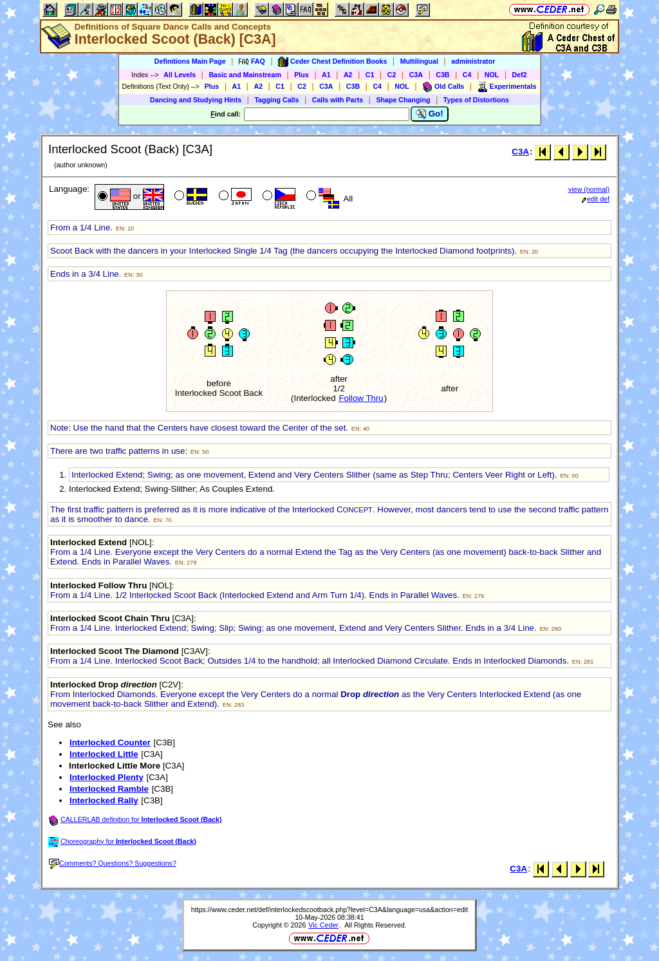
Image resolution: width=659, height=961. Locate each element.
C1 (370, 75)
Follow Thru (361, 398)
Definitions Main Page (190, 61)
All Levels (179, 75)
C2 (391, 75)
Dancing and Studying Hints (195, 100)
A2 (348, 75)
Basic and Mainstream (245, 75)
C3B (442, 75)
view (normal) (588, 189)
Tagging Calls (276, 100)
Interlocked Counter (110, 742)
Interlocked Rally (104, 800)
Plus (301, 75)
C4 (467, 75)
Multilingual (419, 61)
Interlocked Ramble (109, 789)
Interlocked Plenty (107, 777)
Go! (429, 114)
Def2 (519, 75)
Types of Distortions (476, 100)
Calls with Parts (337, 100)
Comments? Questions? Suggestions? (112, 863)
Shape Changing (403, 100)
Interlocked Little (104, 754)
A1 (326, 75)
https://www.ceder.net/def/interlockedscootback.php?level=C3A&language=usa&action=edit (329, 909)
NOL (492, 75)
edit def (595, 199)
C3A (416, 75)
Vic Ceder (323, 925)
